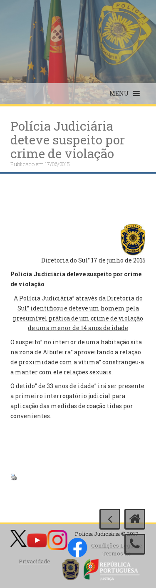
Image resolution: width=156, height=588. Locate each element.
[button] (119, 93)
